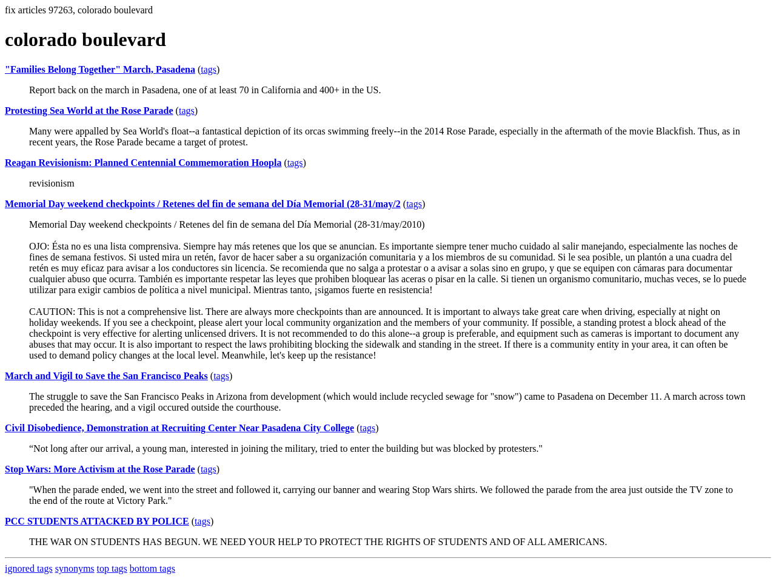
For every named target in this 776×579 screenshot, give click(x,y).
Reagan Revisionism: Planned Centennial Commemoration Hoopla (143, 162)
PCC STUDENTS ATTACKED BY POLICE (97, 521)
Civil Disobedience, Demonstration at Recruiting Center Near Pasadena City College (179, 428)
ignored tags (29, 568)
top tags (112, 568)
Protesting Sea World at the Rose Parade (89, 110)
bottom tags (152, 568)
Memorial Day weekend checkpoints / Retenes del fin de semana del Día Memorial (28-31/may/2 (203, 204)
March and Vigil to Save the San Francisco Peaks (106, 376)
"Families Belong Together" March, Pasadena (100, 69)
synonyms (75, 568)
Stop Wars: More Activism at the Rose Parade (100, 469)
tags (208, 69)
